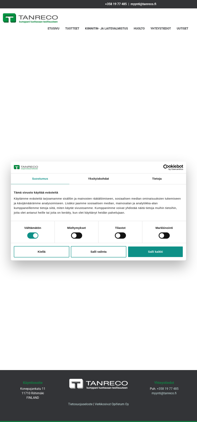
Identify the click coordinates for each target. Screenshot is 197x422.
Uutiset (182, 28)
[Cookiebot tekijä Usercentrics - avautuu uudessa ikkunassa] (166, 167)
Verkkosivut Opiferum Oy (112, 405)
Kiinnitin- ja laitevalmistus (106, 28)
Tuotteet (72, 28)
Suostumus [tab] (40, 178)
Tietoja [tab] (157, 178)
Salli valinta (99, 251)
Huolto (139, 28)
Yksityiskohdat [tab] (98, 178)
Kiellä (41, 251)
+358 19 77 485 (116, 4)
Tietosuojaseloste (80, 405)
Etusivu (53, 28)
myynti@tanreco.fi (143, 4)
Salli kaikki (155, 251)
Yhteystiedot (160, 28)
